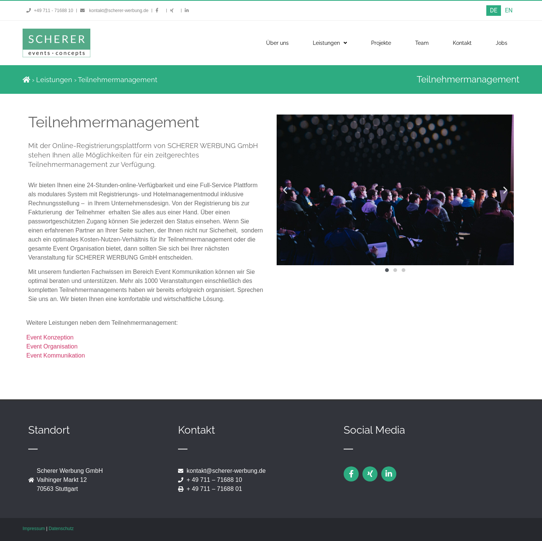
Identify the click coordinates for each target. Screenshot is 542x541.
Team (422, 43)
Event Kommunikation (55, 355)
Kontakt (462, 43)
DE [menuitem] (494, 10)
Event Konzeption (49, 337)
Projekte (381, 43)
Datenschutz (61, 528)
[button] (285, 190)
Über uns (277, 43)
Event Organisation (52, 346)
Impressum (34, 528)
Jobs (501, 43)
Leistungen (330, 43)
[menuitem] (493, 10)
